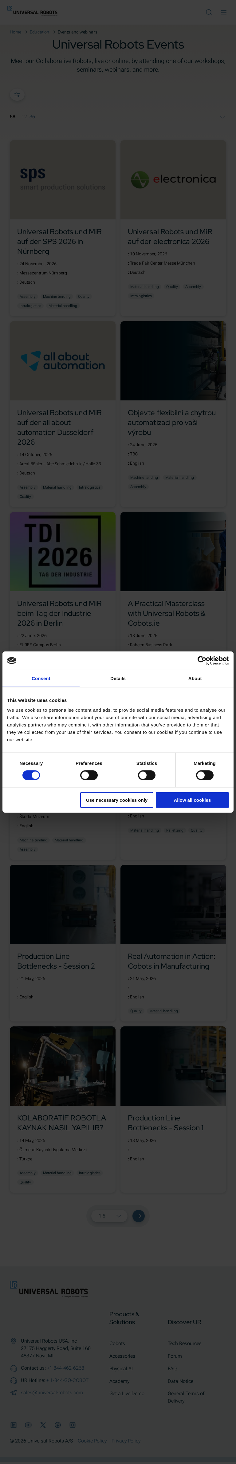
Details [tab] (118, 678)
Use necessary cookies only (117, 799)
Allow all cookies (192, 799)
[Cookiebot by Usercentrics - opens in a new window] (202, 660)
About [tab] (195, 678)
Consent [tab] (41, 678)
